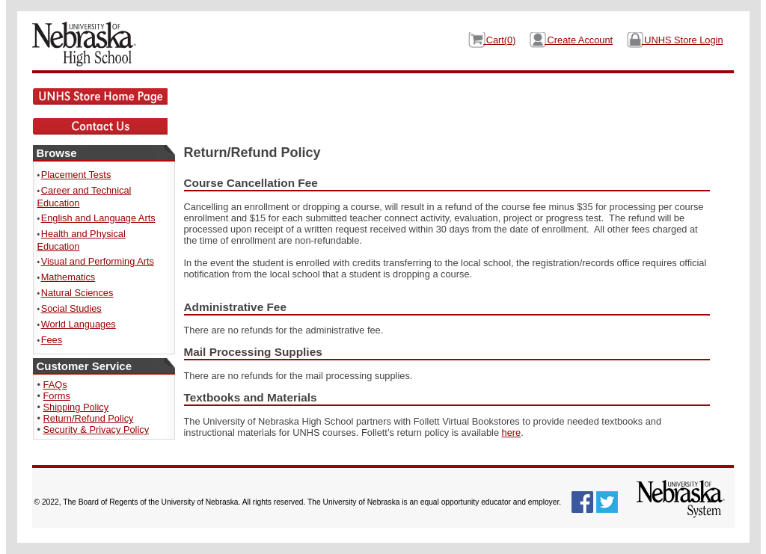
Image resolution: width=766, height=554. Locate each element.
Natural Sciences (77, 292)
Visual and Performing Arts (97, 261)
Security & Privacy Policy (96, 429)
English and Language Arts (98, 218)
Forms (56, 395)
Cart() (499, 40)
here (511, 432)
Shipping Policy (76, 407)
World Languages (78, 324)
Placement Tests (76, 174)
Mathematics (68, 277)
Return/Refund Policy (88, 418)
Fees (51, 339)
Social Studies (71, 308)
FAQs (55, 384)
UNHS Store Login (682, 40)
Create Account (579, 40)
